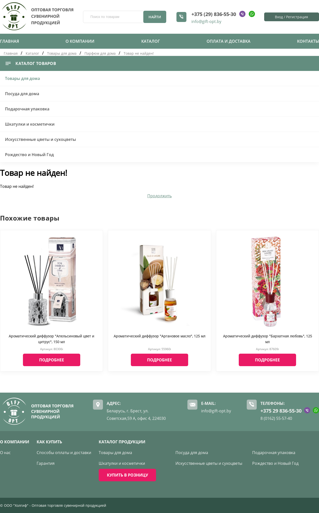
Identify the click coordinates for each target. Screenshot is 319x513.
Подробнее (51, 360)
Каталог (150, 41)
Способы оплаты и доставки (64, 452)
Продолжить (159, 196)
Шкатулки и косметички (30, 124)
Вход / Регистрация (291, 16)
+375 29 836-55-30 (281, 410)
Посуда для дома (22, 93)
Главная (9, 41)
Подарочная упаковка (27, 109)
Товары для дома (62, 53)
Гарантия (46, 463)
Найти (155, 16)
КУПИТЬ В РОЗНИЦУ (127, 475)
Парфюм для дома (100, 53)
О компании (80, 41)
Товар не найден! (139, 53)
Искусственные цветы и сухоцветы (40, 139)
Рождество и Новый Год (29, 154)
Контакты (308, 41)
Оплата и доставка (228, 41)
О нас (5, 452)
